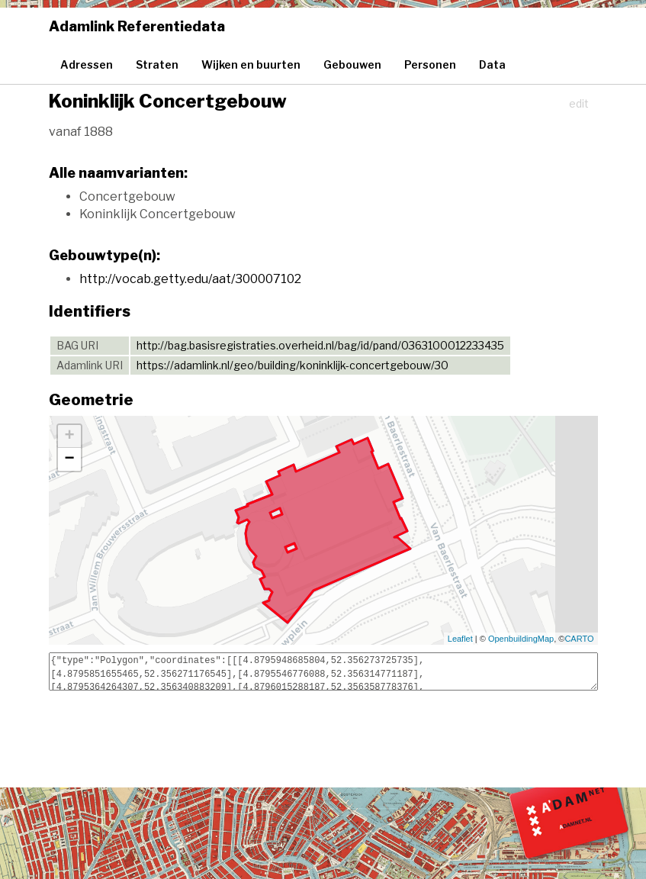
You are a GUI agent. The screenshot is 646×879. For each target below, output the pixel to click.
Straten (157, 64)
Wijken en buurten (251, 64)
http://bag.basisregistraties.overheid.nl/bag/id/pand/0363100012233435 (320, 345)
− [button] (69, 459)
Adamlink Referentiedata (137, 26)
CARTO (578, 638)
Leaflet (460, 638)
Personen (430, 64)
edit (579, 103)
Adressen (86, 64)
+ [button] (69, 436)
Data (492, 64)
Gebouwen (352, 64)
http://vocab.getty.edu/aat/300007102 (190, 279)
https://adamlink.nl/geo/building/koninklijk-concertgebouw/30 (292, 365)
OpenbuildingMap (521, 638)
